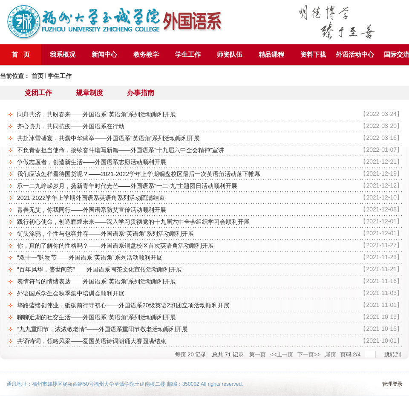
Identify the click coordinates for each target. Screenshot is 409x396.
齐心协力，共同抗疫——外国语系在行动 (210, 125)
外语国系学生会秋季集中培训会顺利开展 (210, 292)
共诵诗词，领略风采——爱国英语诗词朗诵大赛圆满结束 (210, 340)
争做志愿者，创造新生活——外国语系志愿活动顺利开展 (210, 161)
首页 (37, 75)
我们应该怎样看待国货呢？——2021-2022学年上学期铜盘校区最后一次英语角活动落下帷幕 (210, 173)
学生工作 (60, 75)
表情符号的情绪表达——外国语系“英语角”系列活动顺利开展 (210, 280)
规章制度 (89, 92)
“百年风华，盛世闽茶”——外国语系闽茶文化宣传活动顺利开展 (210, 269)
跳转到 (393, 354)
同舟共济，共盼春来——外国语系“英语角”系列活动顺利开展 (210, 113)
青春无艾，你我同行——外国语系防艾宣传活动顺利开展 (210, 209)
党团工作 (38, 92)
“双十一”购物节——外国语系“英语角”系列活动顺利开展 (210, 257)
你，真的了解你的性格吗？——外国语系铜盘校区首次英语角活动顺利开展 (210, 245)
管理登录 (392, 384)
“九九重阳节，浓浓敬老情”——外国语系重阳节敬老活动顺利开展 (210, 328)
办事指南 (140, 92)
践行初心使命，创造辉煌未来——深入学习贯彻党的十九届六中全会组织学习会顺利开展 (210, 221)
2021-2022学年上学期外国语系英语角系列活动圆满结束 (210, 197)
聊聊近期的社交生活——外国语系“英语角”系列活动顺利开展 (210, 316)
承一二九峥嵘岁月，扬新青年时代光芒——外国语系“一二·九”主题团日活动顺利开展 (210, 185)
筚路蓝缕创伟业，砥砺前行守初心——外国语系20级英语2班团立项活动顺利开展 (210, 304)
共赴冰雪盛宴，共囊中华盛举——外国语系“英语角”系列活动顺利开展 (210, 137)
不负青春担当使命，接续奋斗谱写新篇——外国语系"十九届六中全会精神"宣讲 (210, 149)
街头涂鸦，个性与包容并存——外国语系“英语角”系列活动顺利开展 (210, 233)
